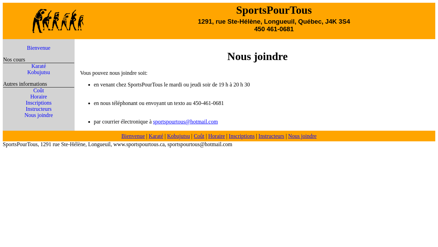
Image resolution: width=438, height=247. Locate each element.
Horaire (38, 96)
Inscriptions (39, 103)
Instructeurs (39, 109)
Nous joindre (38, 115)
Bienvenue (38, 48)
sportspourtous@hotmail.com (185, 122)
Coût (38, 90)
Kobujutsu (38, 72)
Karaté (38, 66)
